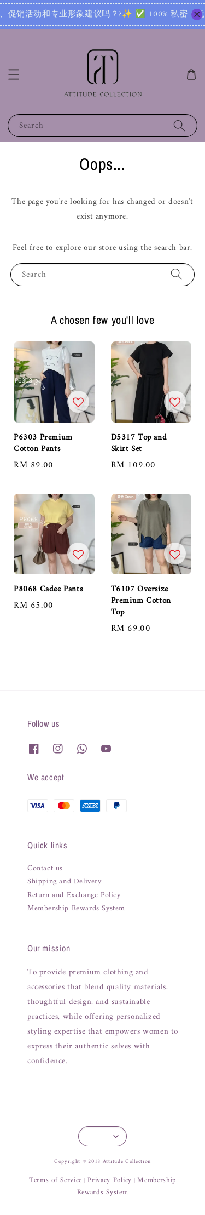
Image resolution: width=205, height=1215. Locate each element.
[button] (14, 74)
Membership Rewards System (76, 908)
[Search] (179, 125)
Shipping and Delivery (64, 881)
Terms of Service (55, 1180)
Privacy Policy (109, 1180)
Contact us (45, 868)
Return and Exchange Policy (74, 895)
